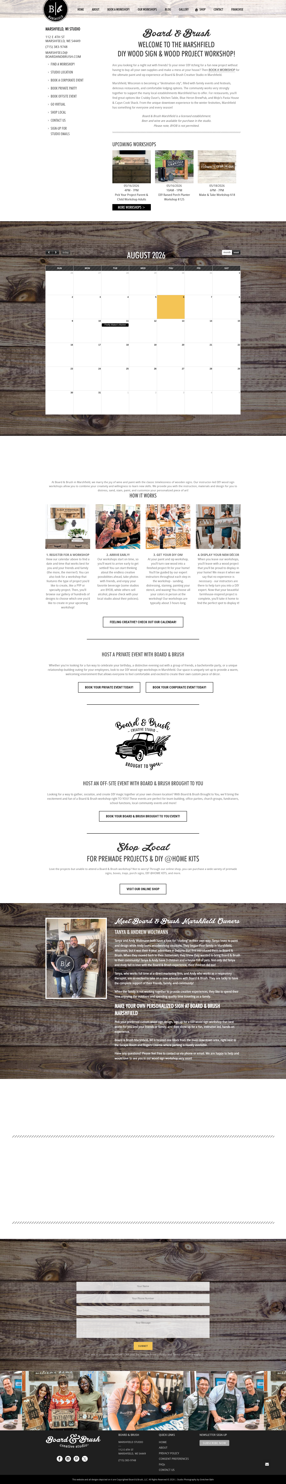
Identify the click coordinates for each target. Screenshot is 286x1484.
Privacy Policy (158, 1354)
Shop (200, 9)
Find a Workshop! (61, 64)
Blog (168, 9)
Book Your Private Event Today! (109, 687)
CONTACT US (167, 1470)
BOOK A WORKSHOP (222, 70)
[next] (55, 252)
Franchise (237, 9)
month (227, 252)
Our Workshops (147, 9)
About (95, 9)
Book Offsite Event (62, 96)
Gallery (184, 9)
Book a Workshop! (118, 9)
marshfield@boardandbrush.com (63, 54)
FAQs (162, 1464)
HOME (163, 1442)
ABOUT (163, 1447)
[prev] (48, 252)
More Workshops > (131, 207)
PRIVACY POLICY (169, 1453)
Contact (218, 9)
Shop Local (57, 112)
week (236, 252)
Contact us (57, 120)
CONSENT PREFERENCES (174, 1458)
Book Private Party (62, 88)
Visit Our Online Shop (143, 889)
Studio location (60, 72)
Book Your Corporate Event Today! (179, 687)
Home (81, 9)
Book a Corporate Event (66, 80)
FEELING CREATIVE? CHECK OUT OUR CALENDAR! (143, 622)
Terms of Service (183, 1354)
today (66, 252)
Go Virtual (56, 104)
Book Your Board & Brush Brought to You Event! (143, 816)
